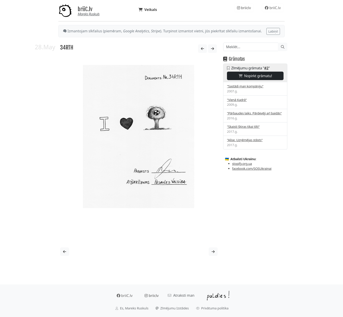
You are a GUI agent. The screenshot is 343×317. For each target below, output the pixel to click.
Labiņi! (273, 31)
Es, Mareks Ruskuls (131, 308)
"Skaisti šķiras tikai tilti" (243, 126)
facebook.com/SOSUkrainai (252, 168)
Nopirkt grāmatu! (255, 75)
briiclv (244, 7)
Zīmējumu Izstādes (172, 308)
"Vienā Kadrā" (237, 100)
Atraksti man (181, 295)
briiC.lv (85, 9)
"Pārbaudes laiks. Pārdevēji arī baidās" (254, 113)
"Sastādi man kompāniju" (245, 86)
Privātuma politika (212, 308)
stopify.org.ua (242, 164)
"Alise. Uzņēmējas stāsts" (245, 140)
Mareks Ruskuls (89, 14)
